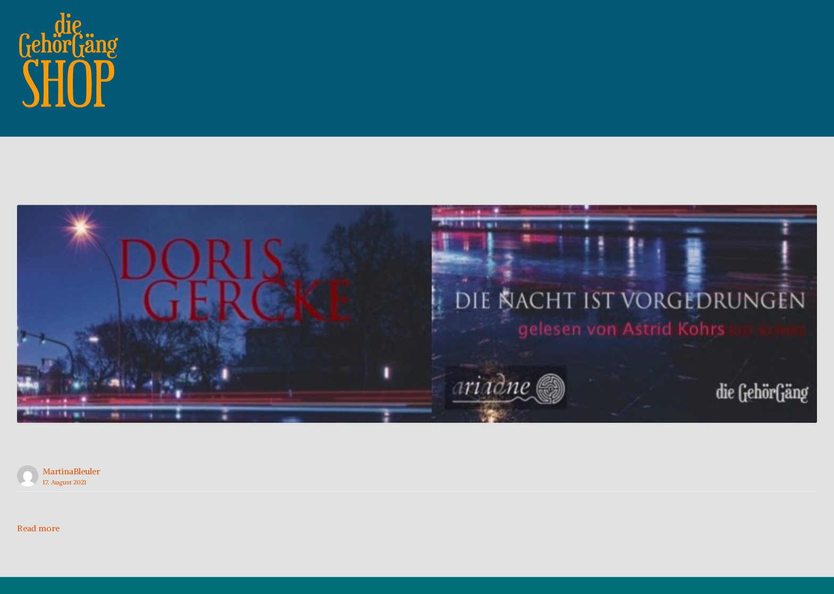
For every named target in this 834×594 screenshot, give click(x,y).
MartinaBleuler (71, 488)
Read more (38, 545)
